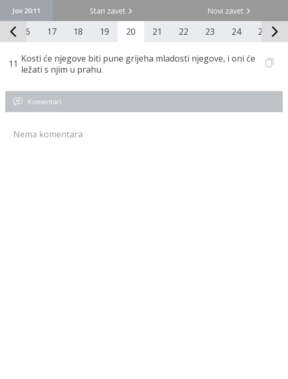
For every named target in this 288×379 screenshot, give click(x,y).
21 (157, 31)
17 (51, 31)
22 (183, 31)
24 (236, 31)
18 (78, 31)
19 (104, 31)
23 (210, 31)
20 (131, 31)
